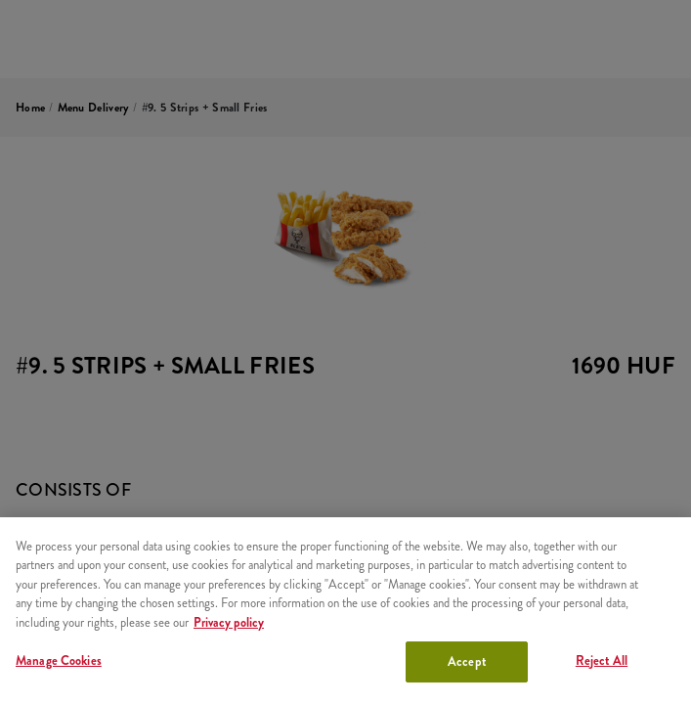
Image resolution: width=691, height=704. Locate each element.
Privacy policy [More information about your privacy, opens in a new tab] (229, 622)
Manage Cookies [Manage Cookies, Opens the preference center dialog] (59, 660)
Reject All (601, 660)
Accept (467, 661)
